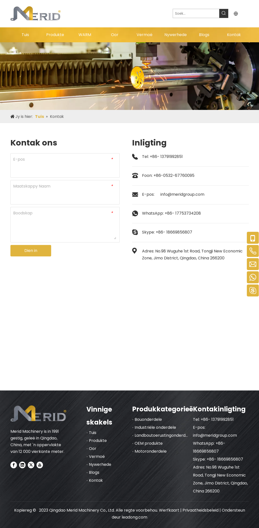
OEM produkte (149, 443)
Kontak (96, 480)
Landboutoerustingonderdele (163, 435)
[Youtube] (40, 464)
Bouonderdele (148, 419)
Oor (92, 448)
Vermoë (97, 456)
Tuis (92, 432)
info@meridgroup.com (182, 194)
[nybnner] (129, 76)
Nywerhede (100, 464)
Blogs (94, 472)
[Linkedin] (22, 464)
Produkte (98, 440)
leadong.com (134, 517)
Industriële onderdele (155, 427)
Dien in (30, 250)
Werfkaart (169, 510)
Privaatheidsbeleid (201, 510)
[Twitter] (31, 464)
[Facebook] (13, 464)
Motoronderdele (151, 451)
